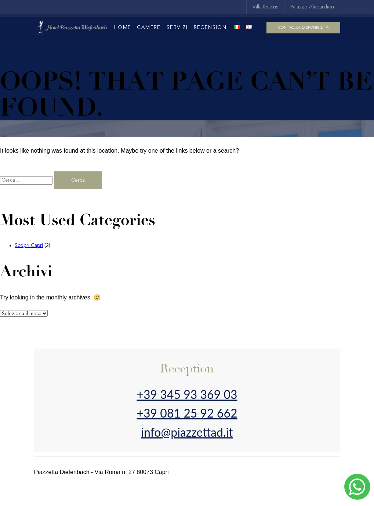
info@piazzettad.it (187, 432)
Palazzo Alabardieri (312, 7)
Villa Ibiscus (265, 7)
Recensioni (211, 27)
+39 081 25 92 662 (187, 413)
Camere (148, 27)
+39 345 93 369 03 (187, 394)
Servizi (177, 27)
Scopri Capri (29, 245)
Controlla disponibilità (303, 28)
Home (122, 27)
